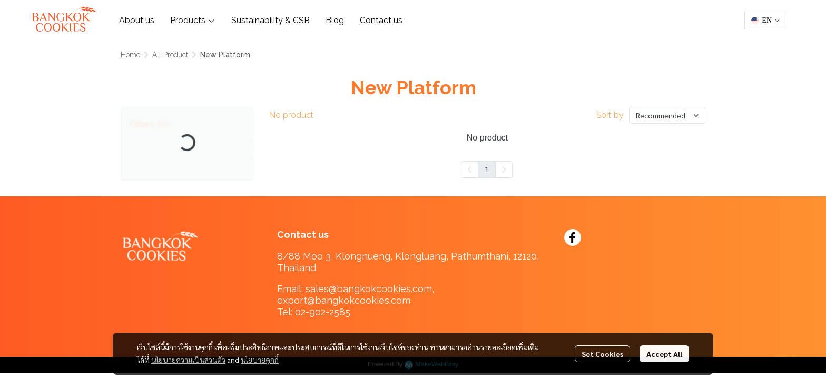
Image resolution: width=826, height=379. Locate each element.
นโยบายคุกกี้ (260, 359)
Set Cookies (602, 353)
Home (130, 55)
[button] (765, 20)
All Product (170, 55)
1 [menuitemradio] (487, 169)
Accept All (664, 353)
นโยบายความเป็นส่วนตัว (188, 359)
